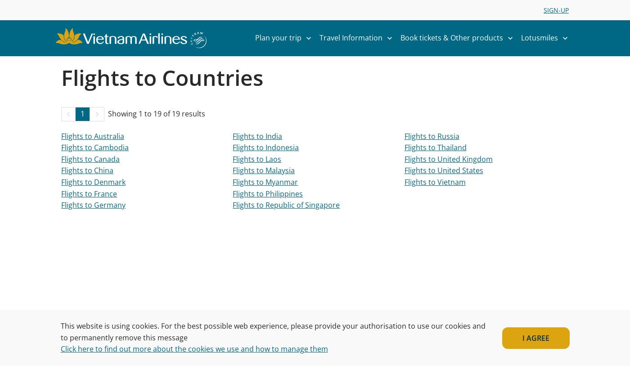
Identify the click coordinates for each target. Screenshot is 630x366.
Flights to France (89, 194)
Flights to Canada (90, 159)
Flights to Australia (92, 136)
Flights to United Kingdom (449, 159)
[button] (68, 114)
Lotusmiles (546, 38)
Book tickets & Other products (459, 38)
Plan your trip (285, 38)
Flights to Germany (93, 205)
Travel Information (358, 38)
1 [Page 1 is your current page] (83, 114)
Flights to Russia (432, 136)
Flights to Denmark (93, 182)
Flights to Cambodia (95, 147)
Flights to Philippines (268, 194)
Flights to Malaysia (264, 170)
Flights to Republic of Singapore (286, 205)
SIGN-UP (556, 10)
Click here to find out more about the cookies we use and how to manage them (194, 349)
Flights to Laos (257, 159)
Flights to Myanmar (265, 182)
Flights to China (87, 170)
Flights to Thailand (436, 147)
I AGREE (535, 338)
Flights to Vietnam (435, 182)
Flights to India (257, 136)
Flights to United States (444, 170)
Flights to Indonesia (266, 147)
